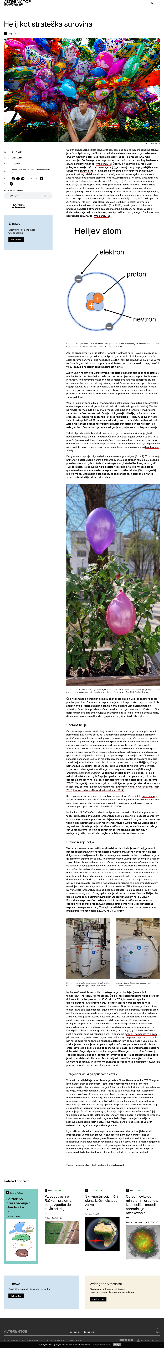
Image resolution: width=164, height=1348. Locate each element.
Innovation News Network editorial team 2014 (98, 790)
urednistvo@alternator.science (118, 1292)
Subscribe (16, 239)
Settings (117, 1345)
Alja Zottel (152, 1222)
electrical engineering (97, 1165)
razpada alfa (151, 177)
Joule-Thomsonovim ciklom (141, 1034)
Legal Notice (27, 1340)
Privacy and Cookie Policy (101, 1345)
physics (80, 1165)
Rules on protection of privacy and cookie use (55, 1340)
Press (81, 1340)
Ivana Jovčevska (134, 1222)
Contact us (98, 1299)
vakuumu (91, 1006)
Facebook (74, 1331)
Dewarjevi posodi (128, 1051)
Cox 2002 (115, 205)
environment (117, 1165)
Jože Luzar (17, 157)
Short (132, 1190)
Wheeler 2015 (103, 164)
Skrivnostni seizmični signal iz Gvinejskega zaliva (101, 1200)
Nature (17, 33)
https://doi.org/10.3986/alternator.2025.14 (32, 171)
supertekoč (148, 796)
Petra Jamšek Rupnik (55, 1218)
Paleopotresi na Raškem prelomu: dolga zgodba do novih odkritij (58, 1202)
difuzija (146, 709)
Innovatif (156, 1340)
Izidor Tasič (13, 1216)
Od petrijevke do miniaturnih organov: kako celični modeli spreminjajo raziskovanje (142, 1204)
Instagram (89, 1331)
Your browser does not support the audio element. (28, 195)
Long (10, 33)
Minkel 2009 (114, 806)
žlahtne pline (86, 170)
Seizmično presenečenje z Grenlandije (18, 1203)
